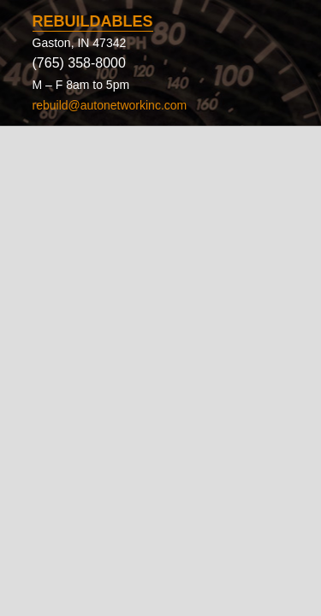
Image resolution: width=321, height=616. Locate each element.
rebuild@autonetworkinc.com (110, 105)
